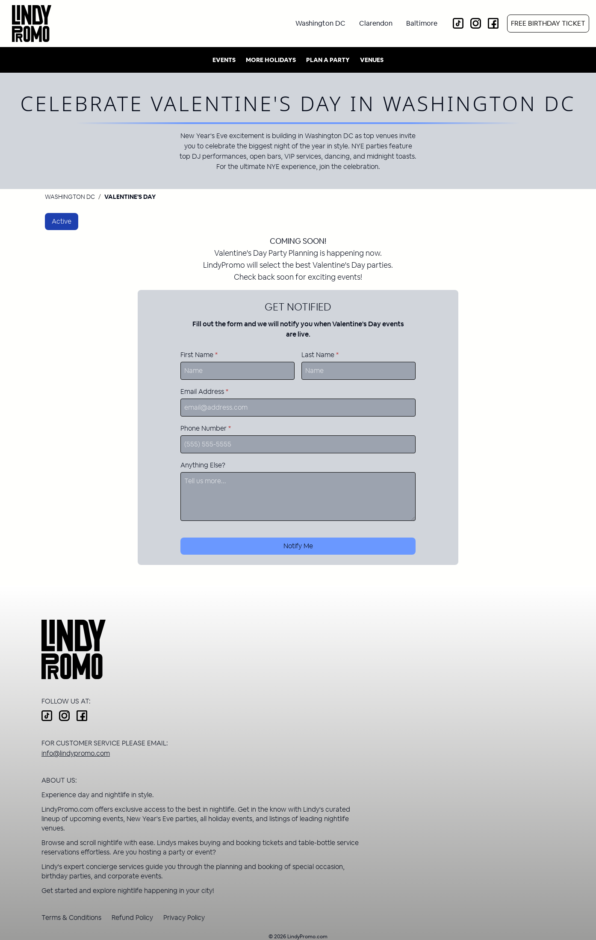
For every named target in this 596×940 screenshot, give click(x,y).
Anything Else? (202, 465)
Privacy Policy (184, 917)
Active (61, 221)
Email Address (204, 391)
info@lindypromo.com (75, 753)
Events (224, 60)
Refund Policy (132, 917)
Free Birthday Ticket (548, 23)
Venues (372, 60)
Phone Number (205, 428)
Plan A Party (328, 60)
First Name (199, 354)
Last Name (320, 354)
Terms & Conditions (71, 917)
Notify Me (298, 545)
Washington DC (70, 197)
